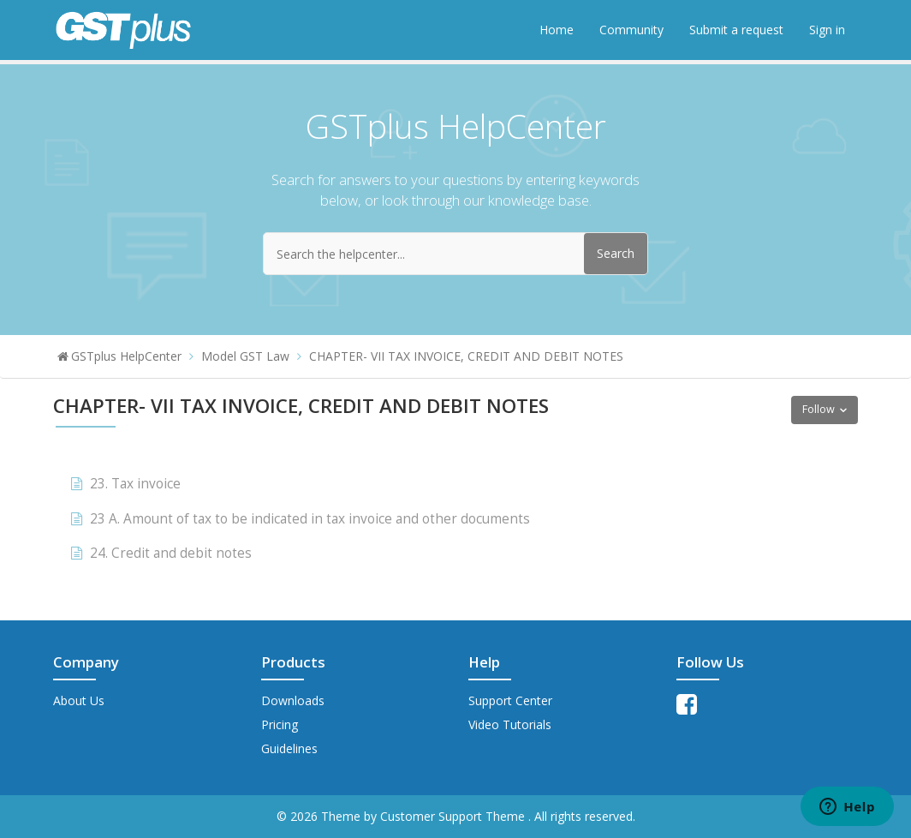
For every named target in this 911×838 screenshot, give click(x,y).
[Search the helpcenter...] (455, 253)
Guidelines (289, 748)
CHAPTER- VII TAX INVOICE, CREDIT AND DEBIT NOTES (466, 356)
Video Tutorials (509, 724)
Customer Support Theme (454, 816)
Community (631, 29)
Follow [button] (818, 409)
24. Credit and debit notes (171, 553)
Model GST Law (245, 356)
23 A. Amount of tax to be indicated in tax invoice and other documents (310, 519)
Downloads (293, 700)
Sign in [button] (827, 29)
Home (556, 29)
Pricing (279, 724)
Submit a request (736, 29)
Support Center (510, 700)
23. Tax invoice (135, 484)
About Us (78, 700)
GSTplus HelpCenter (126, 356)
